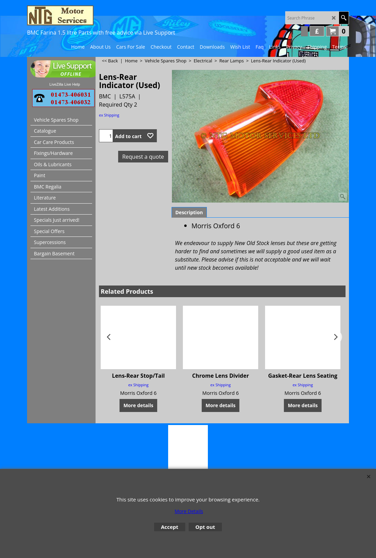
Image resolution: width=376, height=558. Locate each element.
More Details (189, 511)
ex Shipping (109, 115)
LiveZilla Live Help (64, 84)
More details (138, 405)
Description (189, 212)
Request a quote (143, 156)
